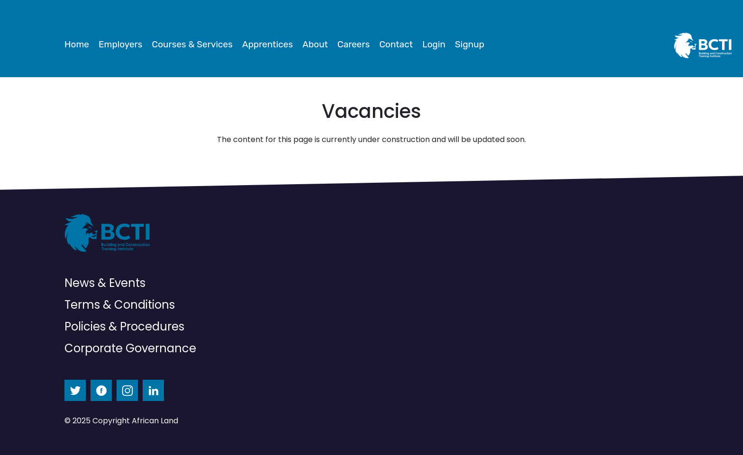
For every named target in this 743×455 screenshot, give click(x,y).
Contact (396, 44)
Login (433, 44)
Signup (469, 44)
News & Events (104, 283)
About (315, 44)
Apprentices (267, 44)
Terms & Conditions (119, 304)
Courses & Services (192, 44)
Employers (121, 44)
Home (76, 44)
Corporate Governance (130, 348)
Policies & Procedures (124, 326)
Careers (353, 44)
